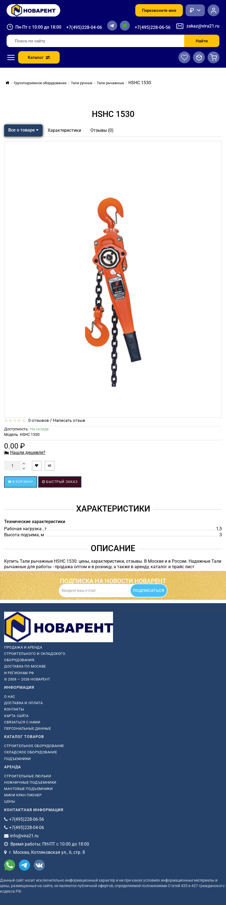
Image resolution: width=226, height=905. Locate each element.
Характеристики (64, 130)
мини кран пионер (23, 795)
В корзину (20, 482)
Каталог (39, 57)
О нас (9, 697)
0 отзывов (37, 420)
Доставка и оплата (23, 703)
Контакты (14, 709)
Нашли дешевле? (27, 452)
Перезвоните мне (159, 10)
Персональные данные (27, 728)
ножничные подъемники (30, 782)
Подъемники (17, 759)
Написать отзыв (69, 420)
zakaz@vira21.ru (202, 26)
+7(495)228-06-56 (152, 27)
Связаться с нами (22, 722)
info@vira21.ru (24, 835)
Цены (9, 801)
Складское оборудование (30, 752)
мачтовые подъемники (28, 789)
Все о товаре (23, 130)
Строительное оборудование (34, 746)
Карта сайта (16, 716)
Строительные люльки (27, 776)
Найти (202, 41)
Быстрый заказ (60, 482)
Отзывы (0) (102, 130)
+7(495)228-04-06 (84, 27)
